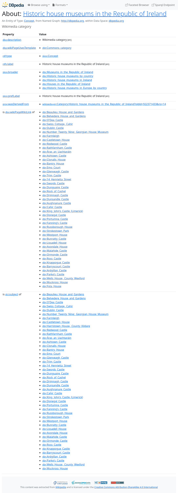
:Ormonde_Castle (54, 254)
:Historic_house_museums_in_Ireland (67, 80)
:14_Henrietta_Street (56, 179)
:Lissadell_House (54, 243)
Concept (29, 21)
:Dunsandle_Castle (55, 199)
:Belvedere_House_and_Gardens (64, 116)
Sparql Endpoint (163, 5)
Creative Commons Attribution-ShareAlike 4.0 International (126, 487)
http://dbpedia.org (72, 21)
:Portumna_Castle (55, 219)
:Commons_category (56, 48)
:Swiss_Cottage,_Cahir (57, 124)
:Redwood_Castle (54, 144)
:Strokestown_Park (55, 231)
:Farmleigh (50, 136)
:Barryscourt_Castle (56, 266)
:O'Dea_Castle (52, 120)
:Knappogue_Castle (56, 262)
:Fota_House (51, 286)
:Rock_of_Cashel (54, 191)
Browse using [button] (38, 5)
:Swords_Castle (53, 183)
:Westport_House (54, 235)
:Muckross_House (55, 282)
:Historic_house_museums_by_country (67, 76)
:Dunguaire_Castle (55, 187)
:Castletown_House (56, 140)
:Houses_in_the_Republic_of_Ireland (66, 84)
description (12, 40)
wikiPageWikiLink (18, 112)
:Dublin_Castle (53, 128)
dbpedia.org (116, 21)
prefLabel (11, 96)
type (7, 56)
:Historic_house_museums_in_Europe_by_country (74, 88)
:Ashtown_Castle (54, 155)
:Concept (50, 56)
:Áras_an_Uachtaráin (56, 152)
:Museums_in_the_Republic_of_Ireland (67, 72)
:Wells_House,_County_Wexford (63, 278)
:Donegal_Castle (54, 215)
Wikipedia (61, 487)
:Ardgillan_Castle (54, 270)
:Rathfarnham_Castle (57, 148)
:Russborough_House (57, 227)
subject (11, 294)
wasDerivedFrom (16, 104)
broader (10, 72)
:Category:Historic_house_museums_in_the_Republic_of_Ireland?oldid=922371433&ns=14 (104, 104)
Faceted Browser (137, 5)
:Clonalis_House (54, 159)
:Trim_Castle (51, 175)
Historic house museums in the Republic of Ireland (95, 13)
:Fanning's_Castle (54, 223)
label (8, 64)
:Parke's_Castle (53, 274)
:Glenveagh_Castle (55, 171)
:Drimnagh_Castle (55, 195)
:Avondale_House (54, 246)
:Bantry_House (53, 163)
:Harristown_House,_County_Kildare (66, 326)
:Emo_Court (51, 167)
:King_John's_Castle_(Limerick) (62, 211)
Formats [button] (59, 5)
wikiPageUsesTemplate (19, 48)
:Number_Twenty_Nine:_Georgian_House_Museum (75, 132)
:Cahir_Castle (52, 207)
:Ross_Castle (51, 258)
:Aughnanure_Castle (56, 203)
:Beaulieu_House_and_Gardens (63, 112)
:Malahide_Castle (54, 250)
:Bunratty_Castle (54, 239)
